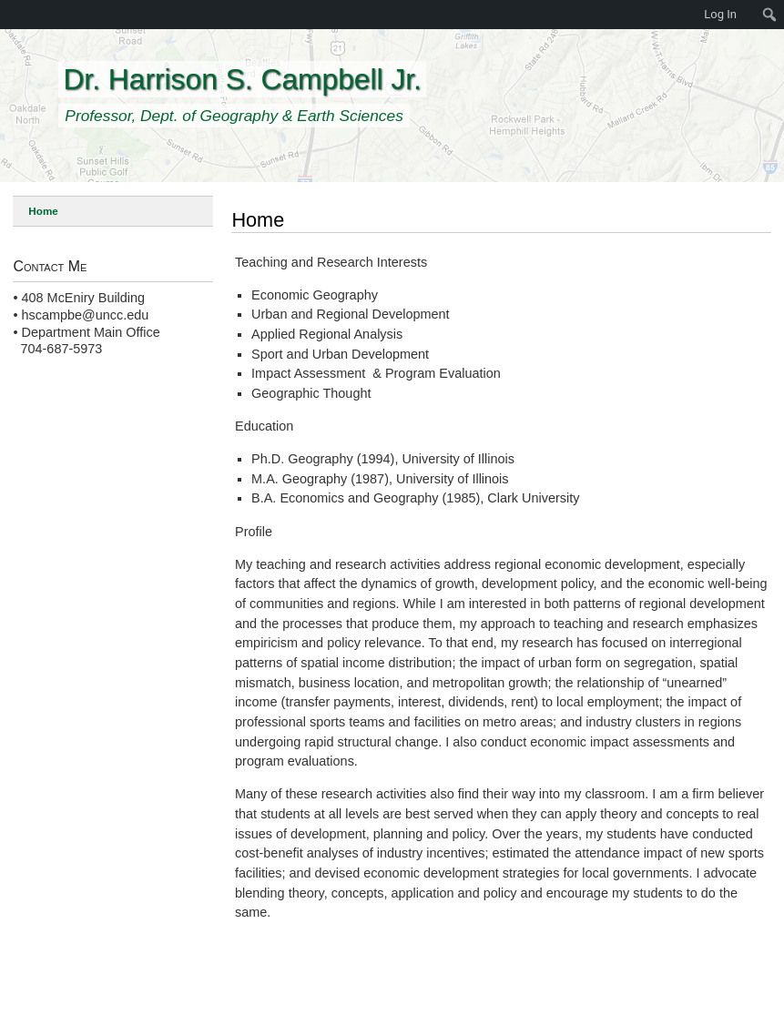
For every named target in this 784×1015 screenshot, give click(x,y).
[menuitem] (770, 14)
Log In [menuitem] (720, 14)
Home (42, 211)
